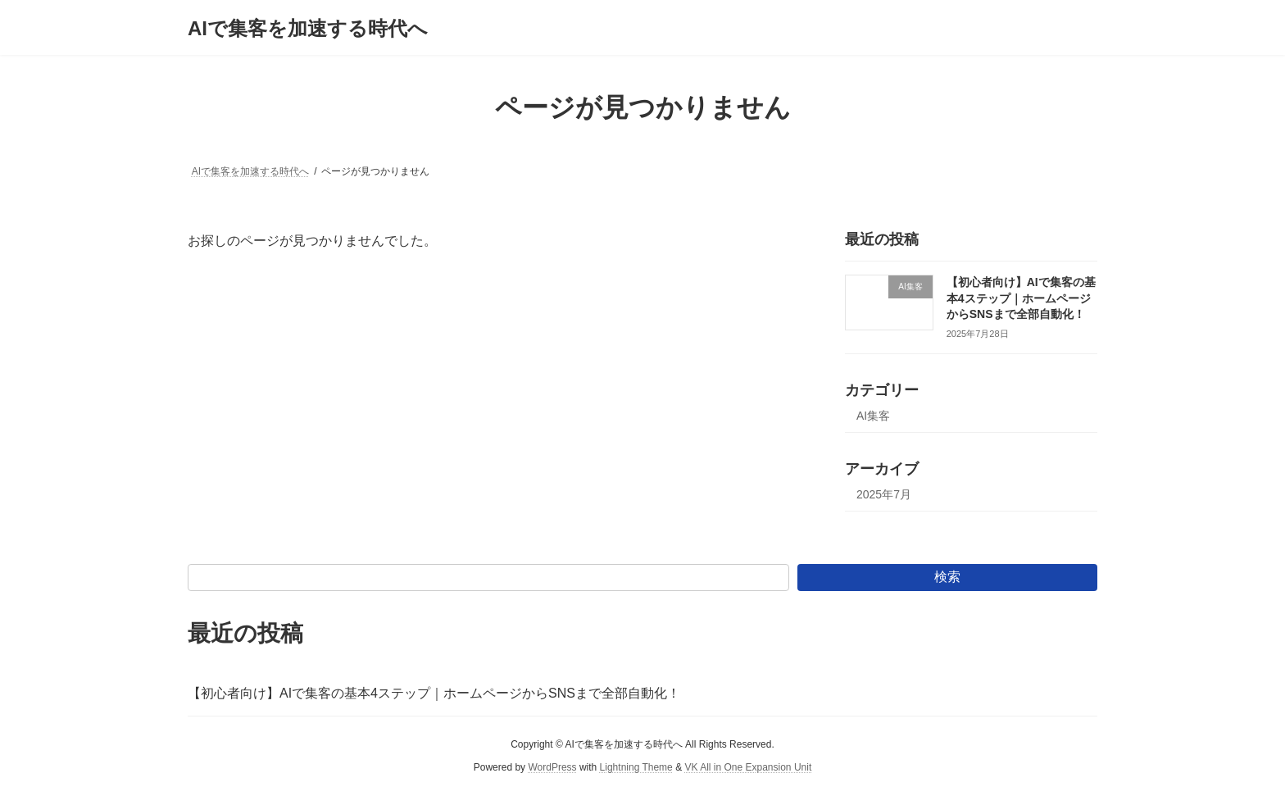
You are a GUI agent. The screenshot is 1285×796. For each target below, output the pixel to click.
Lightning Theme (636, 767)
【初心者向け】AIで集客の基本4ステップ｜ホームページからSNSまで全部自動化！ (1021, 298)
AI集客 (873, 415)
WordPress (552, 767)
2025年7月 (883, 494)
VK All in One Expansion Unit (747, 767)
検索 (947, 577)
